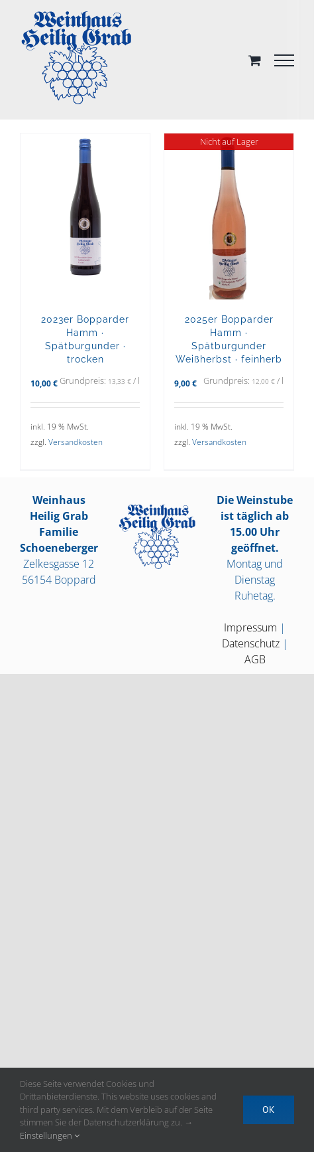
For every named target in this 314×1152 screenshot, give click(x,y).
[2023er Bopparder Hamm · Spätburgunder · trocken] (85, 216)
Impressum (250, 627)
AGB (255, 659)
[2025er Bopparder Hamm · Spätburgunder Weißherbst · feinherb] (228, 216)
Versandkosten (75, 442)
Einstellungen (49, 1135)
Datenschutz (251, 643)
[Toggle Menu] (284, 60)
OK (268, 1109)
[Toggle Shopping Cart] (254, 60)
